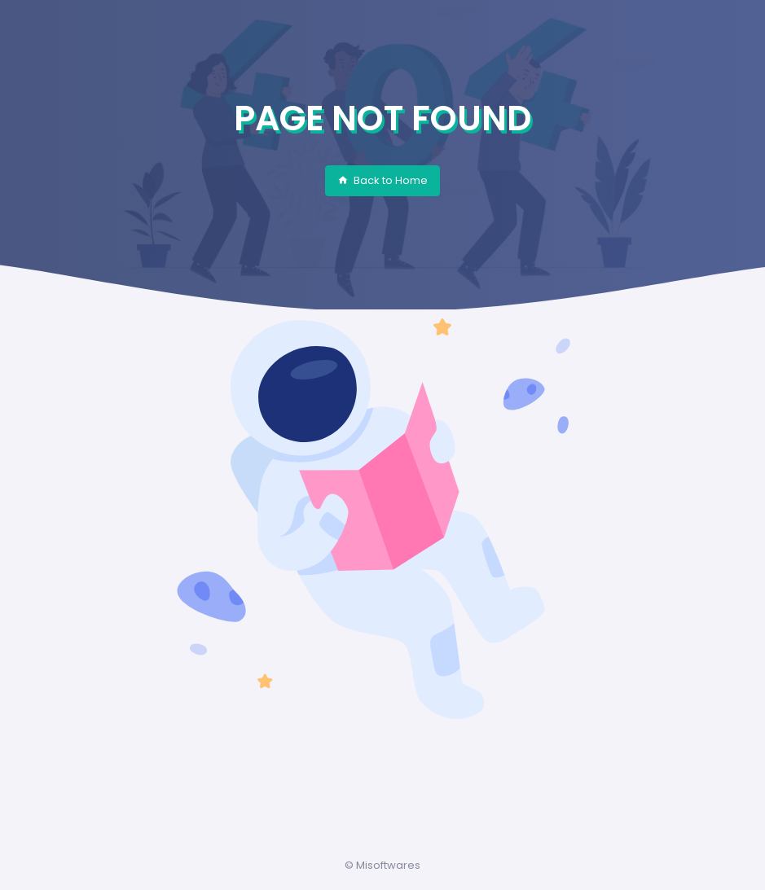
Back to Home (382, 180)
